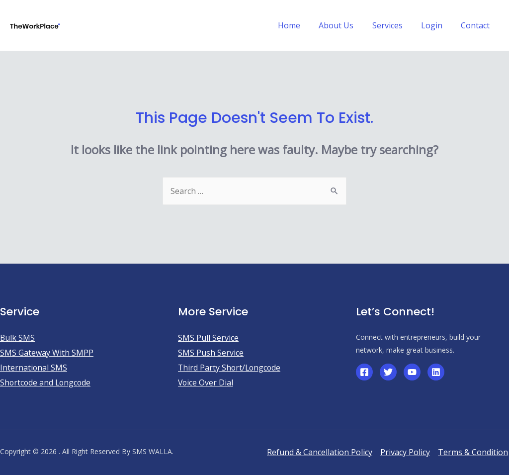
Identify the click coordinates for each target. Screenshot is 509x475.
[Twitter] (388, 372)
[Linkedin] (435, 372)
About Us (345, 25)
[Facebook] (364, 372)
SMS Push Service (211, 352)
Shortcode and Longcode (46, 382)
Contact (476, 25)
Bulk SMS (17, 337)
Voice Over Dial (206, 382)
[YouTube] (412, 372)
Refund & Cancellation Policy (319, 452)
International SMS (34, 367)
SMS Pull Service (208, 337)
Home (301, 25)
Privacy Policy (405, 452)
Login (435, 25)
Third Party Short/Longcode (230, 367)
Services (394, 25)
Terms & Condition (473, 452)
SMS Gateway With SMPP (46, 352)
